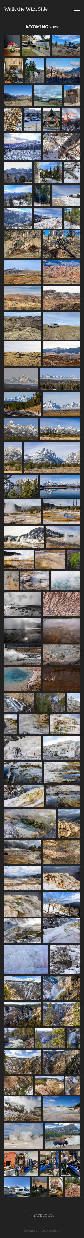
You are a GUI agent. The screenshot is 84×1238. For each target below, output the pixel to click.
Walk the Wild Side (26, 9)
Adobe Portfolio (50, 1230)
